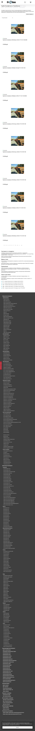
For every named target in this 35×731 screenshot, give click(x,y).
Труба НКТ (5, 312)
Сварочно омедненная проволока (9, 410)
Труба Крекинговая (6, 325)
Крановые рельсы (6, 453)
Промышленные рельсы (7, 456)
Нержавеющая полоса (7, 657)
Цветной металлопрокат (7, 465)
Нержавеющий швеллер (7, 674)
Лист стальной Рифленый (7, 365)
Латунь (4, 549)
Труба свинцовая (6, 621)
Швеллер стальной (6, 358)
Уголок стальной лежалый (7, 702)
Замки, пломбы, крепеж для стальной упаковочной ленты (13, 712)
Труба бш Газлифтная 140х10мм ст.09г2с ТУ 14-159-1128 (14, 235)
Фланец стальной (6, 709)
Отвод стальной (6, 707)
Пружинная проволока (7, 406)
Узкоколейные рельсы (7, 462)
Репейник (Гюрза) (6, 407)
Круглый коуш (5, 436)
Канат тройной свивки (7, 426)
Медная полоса (6, 584)
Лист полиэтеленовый (7, 696)
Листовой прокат (6, 361)
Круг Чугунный (5, 686)
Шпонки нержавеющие (7, 681)
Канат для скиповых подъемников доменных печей (12, 422)
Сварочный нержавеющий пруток (9, 680)
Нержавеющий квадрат (7, 665)
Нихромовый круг (6, 610)
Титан (4, 623)
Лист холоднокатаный (7, 364)
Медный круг (5, 592)
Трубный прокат (6, 297)
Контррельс (5, 452)
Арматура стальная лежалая (8, 699)
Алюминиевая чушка (6, 477)
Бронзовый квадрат (6, 520)
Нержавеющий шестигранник (8, 675)
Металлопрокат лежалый (7, 698)
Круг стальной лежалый (7, 701)
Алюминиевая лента (6, 468)
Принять (17, 727)
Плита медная (5, 598)
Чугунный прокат (5, 683)
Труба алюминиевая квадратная (8, 500)
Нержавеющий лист (6, 668)
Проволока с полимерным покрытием (9, 399)
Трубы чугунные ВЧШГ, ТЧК (8, 689)
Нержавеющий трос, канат (8, 671)
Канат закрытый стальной (7, 425)
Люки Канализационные (7, 688)
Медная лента (5, 582)
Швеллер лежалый (6, 704)
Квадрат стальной (6, 338)
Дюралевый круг (6, 538)
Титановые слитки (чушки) (7, 637)
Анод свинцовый (6, 613)
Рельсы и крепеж (6, 449)
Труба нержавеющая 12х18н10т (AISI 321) (10, 303)
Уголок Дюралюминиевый (7, 545)
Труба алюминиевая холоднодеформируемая (10, 503)
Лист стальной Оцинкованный (8, 370)
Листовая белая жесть (7, 374)
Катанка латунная (6, 552)
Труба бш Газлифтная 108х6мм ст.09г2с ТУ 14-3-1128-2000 (15, 95)
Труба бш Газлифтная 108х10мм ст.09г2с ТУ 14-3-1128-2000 (15, 39)
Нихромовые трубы (6, 608)
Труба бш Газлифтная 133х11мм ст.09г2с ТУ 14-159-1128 (14, 151)
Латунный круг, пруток (7, 567)
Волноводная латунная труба (8, 551)
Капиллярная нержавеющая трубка (9, 651)
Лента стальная (6, 341)
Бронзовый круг (6, 522)
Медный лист (5, 594)
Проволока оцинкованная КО (8, 396)
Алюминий (5, 467)
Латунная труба (5, 561)
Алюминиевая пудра (6, 694)
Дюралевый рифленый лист (8, 542)
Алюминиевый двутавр (7, 478)
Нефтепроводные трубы (7, 322)
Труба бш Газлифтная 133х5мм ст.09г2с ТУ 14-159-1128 (14, 207)
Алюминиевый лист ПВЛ (7, 484)
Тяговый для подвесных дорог (8, 446)
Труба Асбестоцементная (7, 307)
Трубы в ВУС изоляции (7, 332)
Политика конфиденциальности (26, 723)
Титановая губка (6, 629)
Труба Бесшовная (6, 299)
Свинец (4, 611)
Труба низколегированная (7, 316)
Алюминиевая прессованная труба (9, 471)
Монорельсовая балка (7, 355)
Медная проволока (6, 585)
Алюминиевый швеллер (7, 490)
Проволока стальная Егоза (7, 400)
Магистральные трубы (7, 320)
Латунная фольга (6, 562)
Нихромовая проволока (7, 607)
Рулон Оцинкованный (7, 377)
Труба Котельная (6, 313)
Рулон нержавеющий (7, 678)
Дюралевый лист (6, 539)
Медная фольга (5, 588)
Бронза (4, 506)
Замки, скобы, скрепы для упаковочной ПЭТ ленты (12, 714)
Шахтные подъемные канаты (8, 447)
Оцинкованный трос (6, 440)
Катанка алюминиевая (7, 494)
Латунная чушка (6, 564)
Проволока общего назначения (8, 394)
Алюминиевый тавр (6, 487)
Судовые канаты (6, 443)
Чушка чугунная (6, 691)
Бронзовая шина (6, 519)
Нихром (4, 603)
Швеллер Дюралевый (7, 546)
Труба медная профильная (7, 601)
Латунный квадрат (6, 565)
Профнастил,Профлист (7, 367)
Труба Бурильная (6, 319)
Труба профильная (6, 300)
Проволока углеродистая (7, 404)
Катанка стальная (6, 383)
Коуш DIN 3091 (5, 429)
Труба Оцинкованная (6, 310)
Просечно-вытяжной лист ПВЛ (8, 368)
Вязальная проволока (7, 381)
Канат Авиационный (6, 413)
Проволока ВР (5, 387)
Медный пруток (6, 595)
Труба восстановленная (7, 329)
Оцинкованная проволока (7, 386)
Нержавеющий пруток (7, 669)
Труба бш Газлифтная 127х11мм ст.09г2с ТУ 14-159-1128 (14, 123)
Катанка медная (6, 578)
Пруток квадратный (6, 345)
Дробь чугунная (6, 685)
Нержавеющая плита (7, 654)
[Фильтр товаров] (1, 365)
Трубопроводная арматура (7, 705)
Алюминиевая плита (6, 470)
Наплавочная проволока (7, 384)
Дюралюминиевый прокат (7, 528)
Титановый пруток (6, 643)
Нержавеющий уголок (7, 672)
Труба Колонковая (6, 326)
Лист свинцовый (6, 617)
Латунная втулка (6, 554)
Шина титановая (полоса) (7, 646)
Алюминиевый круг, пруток (7, 481)
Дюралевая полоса (6, 533)
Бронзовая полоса (6, 512)
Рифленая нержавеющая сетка (8, 677)
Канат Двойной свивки (7, 416)
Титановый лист (6, 642)
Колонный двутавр (6, 354)
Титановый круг (6, 640)
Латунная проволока (6, 558)
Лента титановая (6, 626)
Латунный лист (5, 568)
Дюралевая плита (6, 532)
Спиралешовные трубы (7, 323)
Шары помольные (6, 348)
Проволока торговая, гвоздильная (9, 403)
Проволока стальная (6, 380)
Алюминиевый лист (6, 483)
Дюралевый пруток (6, 541)
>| (21, 245)
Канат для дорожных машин (8, 420)
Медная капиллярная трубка (8, 581)
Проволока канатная (6, 391)
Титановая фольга (6, 636)
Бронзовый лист (6, 523)
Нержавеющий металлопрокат (8, 648)
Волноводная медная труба (7, 575)
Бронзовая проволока (7, 513)
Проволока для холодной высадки (9, 390)
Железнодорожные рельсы (8, 450)
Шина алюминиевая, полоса (8, 504)
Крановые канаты (6, 434)
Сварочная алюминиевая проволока (9, 497)
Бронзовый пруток (6, 525)
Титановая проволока (7, 633)
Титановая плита (6, 630)
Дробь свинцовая (6, 614)
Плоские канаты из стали (7, 442)
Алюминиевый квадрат (7, 480)
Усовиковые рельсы (6, 463)
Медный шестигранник (7, 597)
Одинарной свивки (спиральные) (9, 439)
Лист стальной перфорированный (9, 371)
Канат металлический (7, 412)
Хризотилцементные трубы (8, 309)
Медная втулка (5, 579)
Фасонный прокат (6, 351)
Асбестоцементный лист (7, 378)
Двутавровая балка (6, 352)
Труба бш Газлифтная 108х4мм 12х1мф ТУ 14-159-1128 (14, 67)
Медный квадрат (6, 591)
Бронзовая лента (6, 509)
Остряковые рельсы (6, 455)
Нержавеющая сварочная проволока (9, 660)
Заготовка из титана (6, 624)
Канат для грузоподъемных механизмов (10, 419)
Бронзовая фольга (6, 516)
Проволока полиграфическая (8, 397)
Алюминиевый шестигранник (8, 491)
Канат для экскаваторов (7, 423)
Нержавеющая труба (7, 663)
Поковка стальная (6, 342)
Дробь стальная (6, 336)
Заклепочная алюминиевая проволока (9, 493)
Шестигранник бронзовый (7, 526)
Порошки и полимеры (6, 693)
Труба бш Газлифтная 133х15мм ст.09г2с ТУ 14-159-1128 (14, 179)
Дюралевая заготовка (7, 529)
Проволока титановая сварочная (8, 627)
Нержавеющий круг (6, 666)
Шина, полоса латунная (7, 571)
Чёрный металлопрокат (7, 296)
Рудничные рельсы (6, 459)
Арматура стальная (6, 335)
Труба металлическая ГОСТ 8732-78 (9, 306)
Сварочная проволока (7, 409)
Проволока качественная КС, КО (8, 393)
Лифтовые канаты (6, 437)
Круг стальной (5, 339)
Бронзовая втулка (6, 507)
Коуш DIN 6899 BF (6, 432)
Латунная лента (6, 555)
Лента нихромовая (6, 604)
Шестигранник (5, 349)
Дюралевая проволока (7, 535)
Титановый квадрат (6, 639)
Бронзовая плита (6, 510)
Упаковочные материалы (7, 710)
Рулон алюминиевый (7, 496)
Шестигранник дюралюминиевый (9, 548)
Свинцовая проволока (7, 620)
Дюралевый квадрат (6, 536)
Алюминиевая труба (6, 474)
